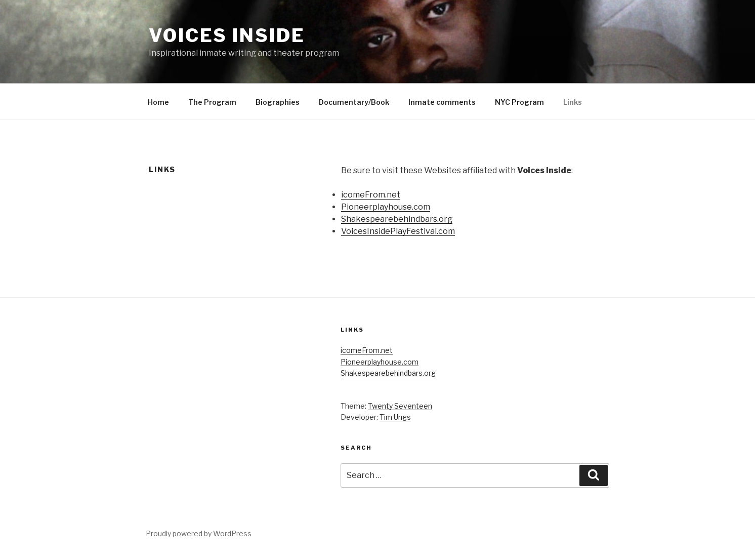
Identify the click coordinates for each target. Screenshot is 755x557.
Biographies (278, 102)
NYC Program (519, 102)
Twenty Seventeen (400, 406)
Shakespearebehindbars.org (396, 219)
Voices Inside (227, 35)
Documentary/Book (354, 102)
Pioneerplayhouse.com (385, 207)
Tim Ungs (395, 417)
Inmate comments (442, 102)
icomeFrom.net (370, 195)
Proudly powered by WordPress (198, 533)
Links (572, 102)
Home (158, 102)
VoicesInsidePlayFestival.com (398, 231)
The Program (212, 102)
